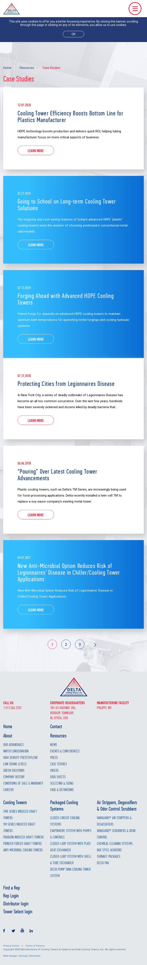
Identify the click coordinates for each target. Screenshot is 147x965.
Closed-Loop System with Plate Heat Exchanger (70, 846)
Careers (8, 790)
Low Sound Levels (15, 764)
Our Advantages (13, 745)
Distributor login (15, 903)
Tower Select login (17, 911)
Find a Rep (11, 887)
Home (7, 67)
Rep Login (11, 895)
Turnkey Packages (108, 856)
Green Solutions (13, 770)
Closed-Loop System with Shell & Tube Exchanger (70, 859)
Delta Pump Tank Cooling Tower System (70, 872)
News (53, 745)
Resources (27, 67)
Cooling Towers (15, 802)
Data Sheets (58, 777)
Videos (54, 770)
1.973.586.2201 (12, 708)
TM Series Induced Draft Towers (19, 827)
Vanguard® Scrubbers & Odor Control (116, 834)
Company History (14, 777)
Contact (56, 726)
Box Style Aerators (109, 850)
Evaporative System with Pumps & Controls (70, 834)
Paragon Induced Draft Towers (23, 837)
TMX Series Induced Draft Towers (20, 814)
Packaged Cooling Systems (64, 805)
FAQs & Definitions (62, 790)
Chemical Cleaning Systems (115, 843)
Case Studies (51, 67)
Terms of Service (35, 945)
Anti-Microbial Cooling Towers (23, 850)
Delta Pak (103, 863)
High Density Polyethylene (20, 757)
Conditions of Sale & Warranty (23, 783)
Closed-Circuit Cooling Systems (65, 821)
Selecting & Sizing (61, 783)
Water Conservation (15, 751)
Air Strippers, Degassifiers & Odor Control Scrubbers (117, 805)
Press (54, 757)
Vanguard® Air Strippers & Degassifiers (114, 821)
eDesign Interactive (29, 955)
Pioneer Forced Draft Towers (22, 843)
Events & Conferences (65, 751)
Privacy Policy (11, 945)
